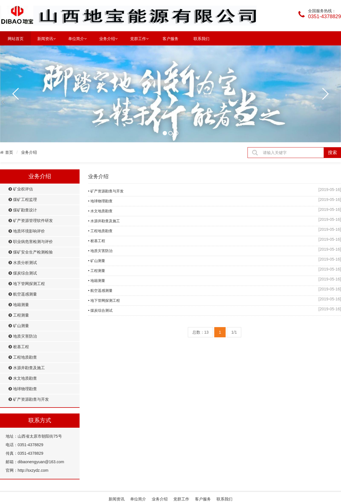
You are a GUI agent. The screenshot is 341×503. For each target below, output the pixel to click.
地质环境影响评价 (27, 231)
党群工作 (139, 38)
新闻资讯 (46, 38)
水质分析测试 (23, 263)
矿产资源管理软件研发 (31, 221)
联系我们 (201, 38)
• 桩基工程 (96, 241)
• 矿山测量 (96, 261)
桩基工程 (19, 347)
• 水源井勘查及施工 (104, 221)
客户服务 (170, 38)
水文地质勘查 (23, 378)
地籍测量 (19, 305)
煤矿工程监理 (23, 200)
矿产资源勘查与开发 (29, 399)
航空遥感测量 (23, 294)
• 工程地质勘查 (100, 231)
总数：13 (200, 332)
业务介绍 (108, 38)
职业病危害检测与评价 (31, 242)
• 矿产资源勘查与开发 (106, 191)
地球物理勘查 (23, 389)
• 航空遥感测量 (100, 290)
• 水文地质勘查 (100, 211)
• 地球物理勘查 (100, 201)
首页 (9, 152)
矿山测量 (19, 326)
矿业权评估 (21, 189)
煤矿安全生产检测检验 (31, 252)
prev (16, 94)
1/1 (234, 332)
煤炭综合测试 (23, 273)
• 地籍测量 (96, 280)
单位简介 (77, 38)
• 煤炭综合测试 (100, 310)
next (325, 94)
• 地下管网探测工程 (104, 300)
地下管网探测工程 (27, 284)
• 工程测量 (96, 271)
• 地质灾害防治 (100, 251)
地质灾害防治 (23, 336)
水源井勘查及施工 (27, 368)
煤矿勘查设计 (23, 210)
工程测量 (19, 315)
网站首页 (16, 38)
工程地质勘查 (23, 357)
